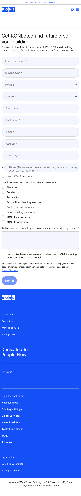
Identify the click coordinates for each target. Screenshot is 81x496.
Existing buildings (12, 409)
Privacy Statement (10, 270)
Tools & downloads (12, 429)
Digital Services (10, 415)
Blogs (5, 435)
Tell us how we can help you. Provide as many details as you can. (39, 228)
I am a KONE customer (17, 176)
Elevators (9, 187)
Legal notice (8, 457)
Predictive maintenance (18, 207)
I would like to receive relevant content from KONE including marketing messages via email (39, 256)
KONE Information (15, 221)
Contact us (7, 321)
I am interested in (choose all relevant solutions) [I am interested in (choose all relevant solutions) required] (29, 182)
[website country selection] (72, 9)
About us (7, 442)
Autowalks (10, 197)
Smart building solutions (18, 212)
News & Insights (11, 422)
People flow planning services (21, 202)
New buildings (10, 402)
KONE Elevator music (16, 217)
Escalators (10, 192)
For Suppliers (8, 334)
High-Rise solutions (13, 396)
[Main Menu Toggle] (77, 9)
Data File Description (12, 463)
